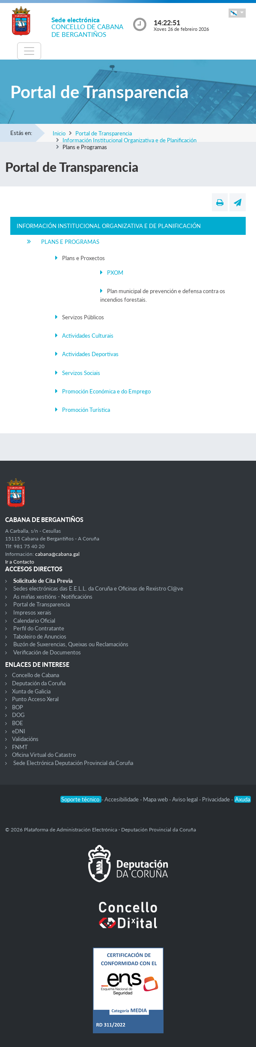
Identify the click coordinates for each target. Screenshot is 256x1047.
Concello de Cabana (35, 675)
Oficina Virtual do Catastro (44, 754)
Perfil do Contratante (38, 628)
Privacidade (216, 799)
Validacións (25, 738)
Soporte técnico (81, 799)
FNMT (20, 747)
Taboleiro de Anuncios (39, 636)
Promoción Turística (86, 409)
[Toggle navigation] (29, 51)
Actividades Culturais (87, 335)
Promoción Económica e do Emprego (106, 391)
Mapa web (156, 799)
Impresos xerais (32, 612)
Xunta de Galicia (31, 691)
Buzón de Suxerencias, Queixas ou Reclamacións (70, 644)
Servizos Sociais (81, 372)
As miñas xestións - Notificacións (52, 596)
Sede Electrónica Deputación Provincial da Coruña (73, 762)
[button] (237, 13)
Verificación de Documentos (47, 652)
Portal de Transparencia (103, 133)
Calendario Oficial (34, 620)
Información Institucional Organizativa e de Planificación (129, 140)
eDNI (18, 731)
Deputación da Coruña (38, 683)
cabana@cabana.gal (57, 554)
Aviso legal (185, 799)
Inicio (59, 133)
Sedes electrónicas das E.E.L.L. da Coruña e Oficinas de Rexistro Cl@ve (98, 588)
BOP (17, 707)
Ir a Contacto (19, 561)
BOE (17, 723)
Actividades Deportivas (90, 354)
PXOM (115, 272)
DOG (18, 714)
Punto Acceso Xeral (35, 699)
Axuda (242, 799)
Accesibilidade (122, 799)
